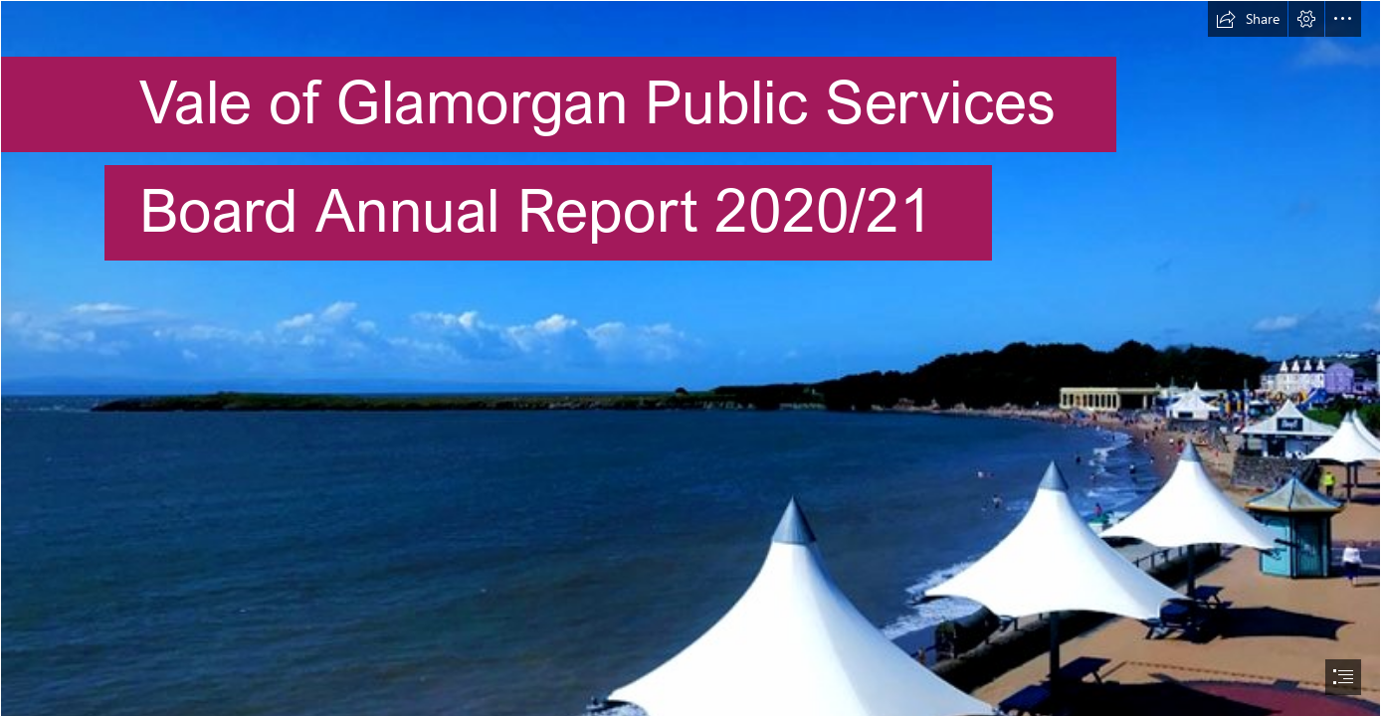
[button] (1247, 19)
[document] (690, 358)
